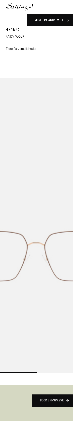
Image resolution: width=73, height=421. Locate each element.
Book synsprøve (54, 400)
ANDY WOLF (15, 36)
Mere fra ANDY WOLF (51, 20)
